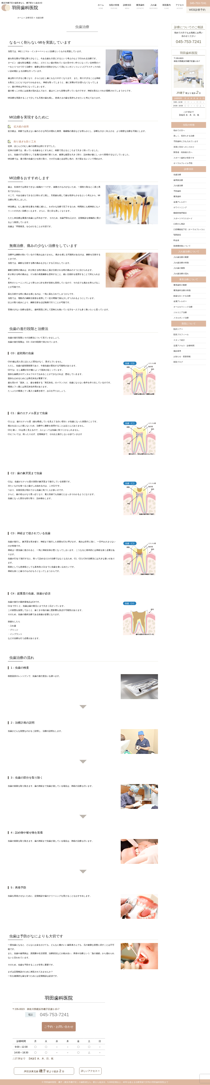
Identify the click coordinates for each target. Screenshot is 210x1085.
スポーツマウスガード (182, 219)
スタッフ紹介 (179, 340)
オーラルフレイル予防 (182, 163)
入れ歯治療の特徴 (181, 263)
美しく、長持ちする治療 (183, 136)
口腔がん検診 (179, 224)
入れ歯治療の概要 (181, 257)
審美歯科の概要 (180, 285)
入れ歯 (153, 7)
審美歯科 (140, 7)
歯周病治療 (178, 180)
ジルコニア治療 (180, 312)
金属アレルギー (180, 202)
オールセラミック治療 (182, 307)
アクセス (179, 7)
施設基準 (177, 351)
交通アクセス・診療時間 (183, 346)
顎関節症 (177, 235)
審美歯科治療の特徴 (182, 290)
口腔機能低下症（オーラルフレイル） (189, 229)
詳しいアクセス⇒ (90, 1071)
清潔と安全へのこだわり (183, 147)
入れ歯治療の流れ (181, 274)
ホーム (100, 7)
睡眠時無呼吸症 (180, 213)
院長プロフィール (181, 335)
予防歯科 (177, 191)
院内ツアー (178, 329)
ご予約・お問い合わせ (58, 1026)
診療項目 (127, 7)
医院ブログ (178, 362)
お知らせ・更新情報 (182, 357)
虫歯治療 (177, 175)
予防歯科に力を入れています (185, 141)
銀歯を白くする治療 (182, 296)
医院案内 (166, 7)
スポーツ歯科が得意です (183, 158)
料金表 (176, 240)
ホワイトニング (180, 207)
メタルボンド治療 (181, 318)
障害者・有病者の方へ (182, 152)
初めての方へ (179, 130)
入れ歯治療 (178, 186)
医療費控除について (182, 246)
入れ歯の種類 (179, 268)
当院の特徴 (114, 7)
